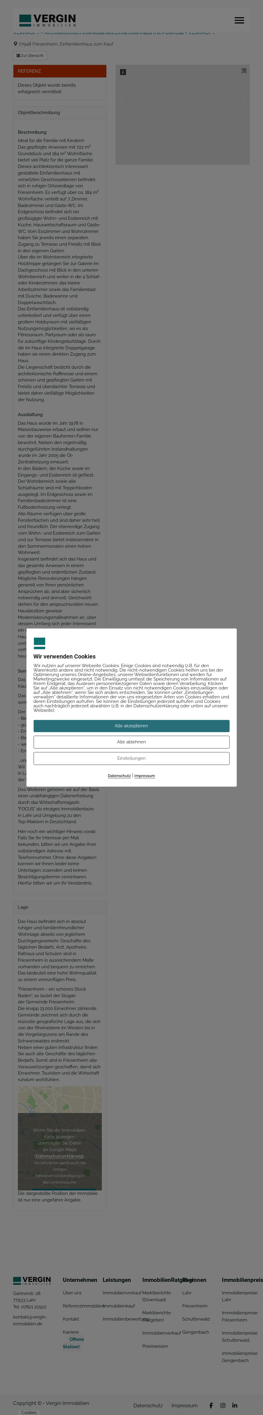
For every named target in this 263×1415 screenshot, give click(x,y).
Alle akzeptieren (131, 725)
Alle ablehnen (131, 742)
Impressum (144, 775)
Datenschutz (119, 775)
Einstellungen (131, 758)
